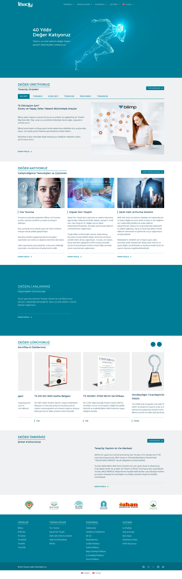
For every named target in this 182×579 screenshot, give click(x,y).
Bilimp (20, 528)
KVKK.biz (21, 532)
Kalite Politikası (92, 547)
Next (159, 344)
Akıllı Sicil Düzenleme (58, 540)
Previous (153, 344)
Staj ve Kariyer (129, 532)
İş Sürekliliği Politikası (95, 555)
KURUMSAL (101, 4)
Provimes (22, 536)
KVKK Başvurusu (129, 544)
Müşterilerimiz (92, 540)
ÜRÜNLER (68, 4)
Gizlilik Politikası (93, 544)
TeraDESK (22, 540)
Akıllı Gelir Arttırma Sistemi (60, 536)
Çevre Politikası (92, 559)
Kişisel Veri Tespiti (57, 532)
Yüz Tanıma (54, 528)
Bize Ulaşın (127, 536)
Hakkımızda (91, 528)
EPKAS (52, 544)
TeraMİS (21, 544)
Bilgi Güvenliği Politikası (96, 551)
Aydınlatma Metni (130, 540)
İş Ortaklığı (127, 528)
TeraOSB (21, 547)
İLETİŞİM (115, 4)
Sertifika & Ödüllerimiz (95, 532)
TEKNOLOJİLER (85, 4)
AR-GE (88, 536)
